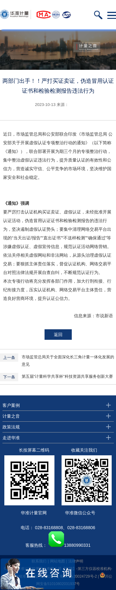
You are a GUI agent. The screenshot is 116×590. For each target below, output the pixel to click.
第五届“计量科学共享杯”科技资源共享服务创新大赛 (67, 376)
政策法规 (11, 426)
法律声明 (75, 561)
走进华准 (11, 437)
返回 (58, 334)
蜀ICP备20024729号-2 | (80, 576)
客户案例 (11, 405)
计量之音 (11, 416)
